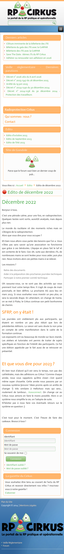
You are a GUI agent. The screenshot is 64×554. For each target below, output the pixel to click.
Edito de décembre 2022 (30, 192)
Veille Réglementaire (12, 542)
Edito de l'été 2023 (15, 142)
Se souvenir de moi (13, 453)
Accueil (19, 185)
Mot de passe (11, 444)
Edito (29, 185)
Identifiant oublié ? (15, 464)
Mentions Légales (28, 505)
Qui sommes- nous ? (18, 116)
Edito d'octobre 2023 (16, 135)
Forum (6, 545)
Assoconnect (34, 392)
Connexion (16, 458)
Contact (10, 122)
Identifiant (9, 436)
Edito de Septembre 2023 (19, 139)
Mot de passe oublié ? (17, 468)
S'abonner (10, 492)
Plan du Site (6, 502)
